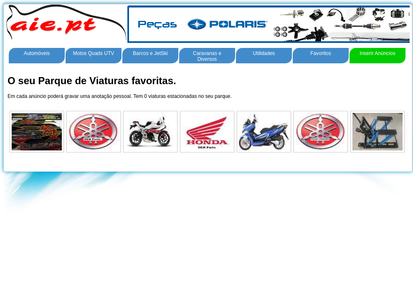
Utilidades (264, 53)
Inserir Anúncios (377, 53)
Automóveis (37, 53)
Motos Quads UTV (93, 53)
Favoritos (320, 53)
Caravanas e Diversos (207, 56)
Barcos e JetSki (150, 53)
